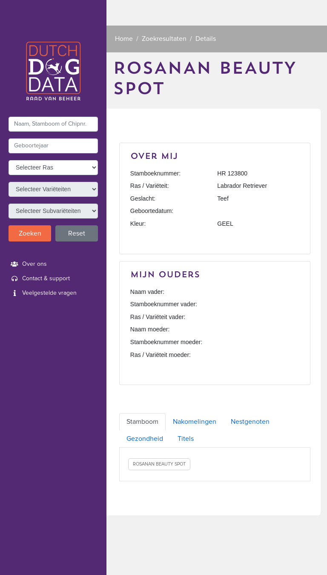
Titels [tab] (186, 438)
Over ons (28, 264)
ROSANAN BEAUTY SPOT (159, 464)
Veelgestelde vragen (43, 293)
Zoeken (30, 233)
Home (124, 38)
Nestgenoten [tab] (250, 421)
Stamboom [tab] (142, 421)
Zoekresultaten (164, 38)
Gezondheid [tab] (144, 438)
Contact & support (39, 279)
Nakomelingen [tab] (194, 421)
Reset (76, 233)
